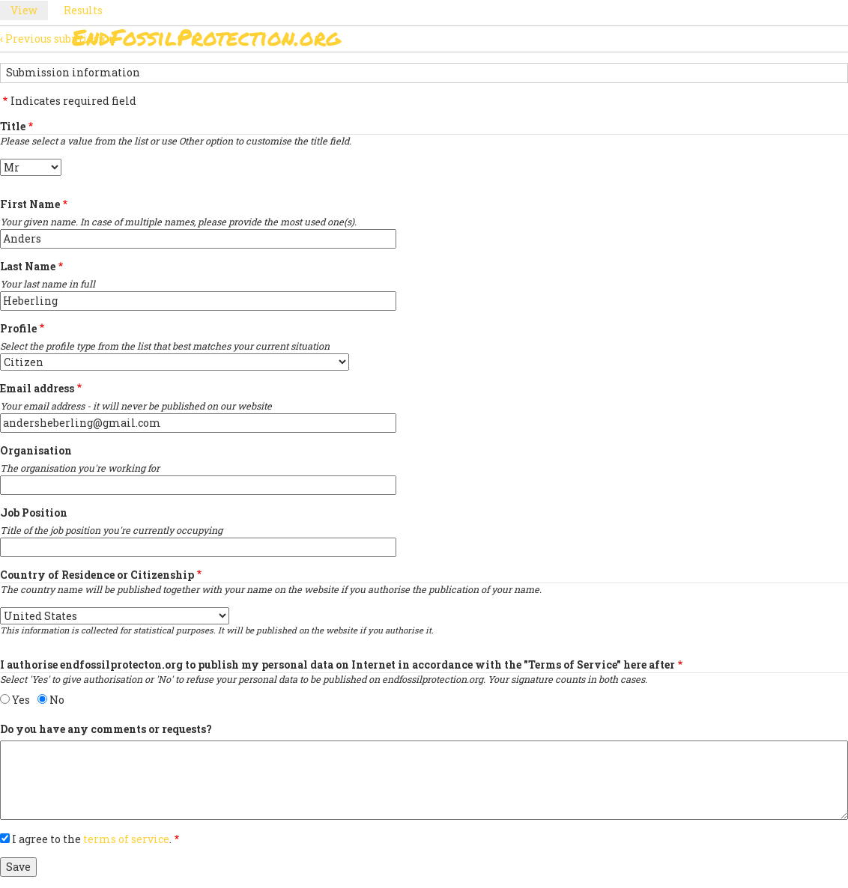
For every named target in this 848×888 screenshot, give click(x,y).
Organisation (36, 450)
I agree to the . (92, 839)
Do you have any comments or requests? (106, 729)
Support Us (530, 79)
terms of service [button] (126, 839)
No (56, 700)
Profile (18, 328)
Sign (333, 79)
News (605, 79)
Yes (21, 700)
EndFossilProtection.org (206, 37)
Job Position (33, 512)
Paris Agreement (421, 79)
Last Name (27, 266)
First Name (30, 204)
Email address (37, 388)
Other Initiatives (695, 79)
